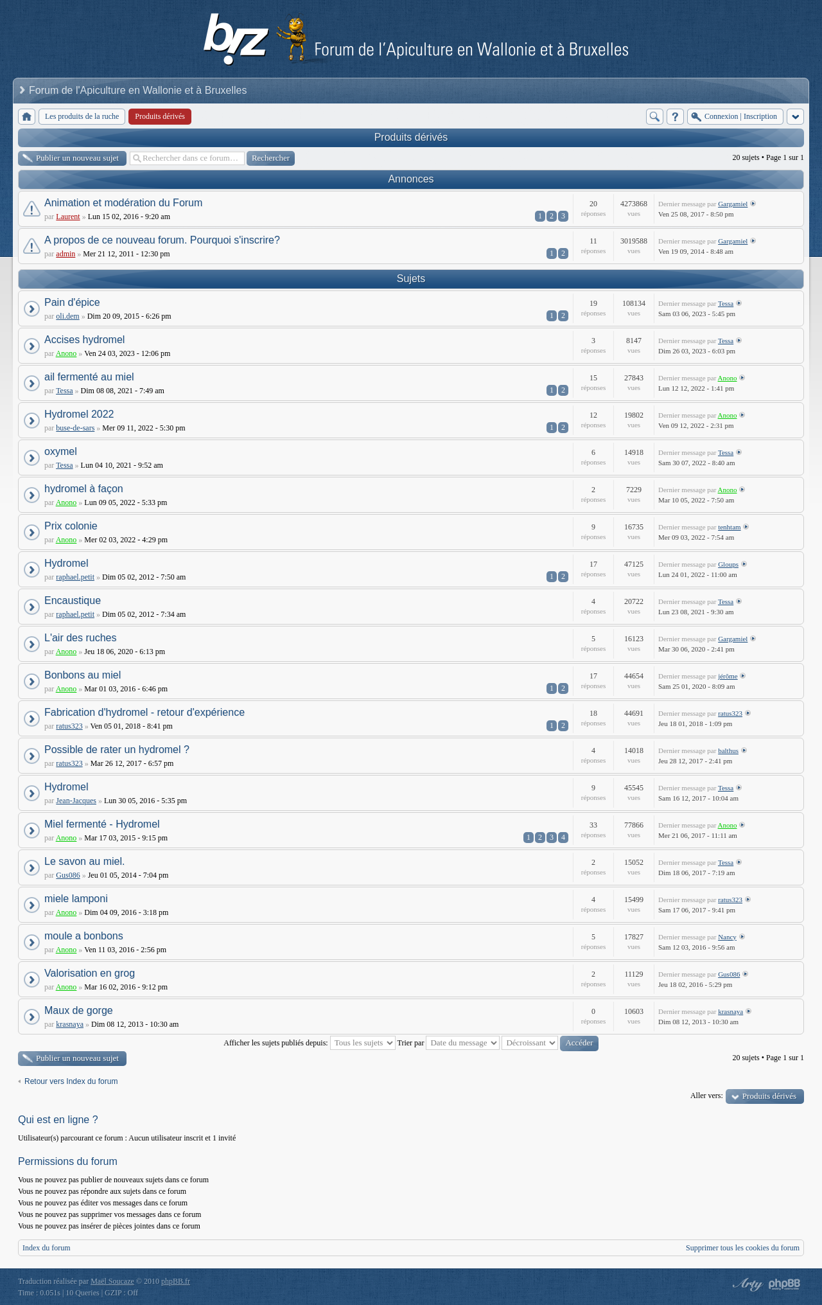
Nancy (727, 937)
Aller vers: (706, 1095)
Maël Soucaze (112, 1281)
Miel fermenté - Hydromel (102, 824)
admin (65, 253)
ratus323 (69, 726)
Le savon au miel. (84, 861)
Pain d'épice (72, 302)
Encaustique (72, 600)
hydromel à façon (83, 488)
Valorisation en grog (89, 973)
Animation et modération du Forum (123, 202)
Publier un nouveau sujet (77, 158)
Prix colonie (71, 525)
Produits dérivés (411, 137)
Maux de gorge (78, 1010)
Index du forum (46, 1247)
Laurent (68, 216)
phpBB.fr (175, 1281)
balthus (728, 750)
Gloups (728, 564)
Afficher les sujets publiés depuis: (309, 1042)
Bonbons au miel (82, 675)
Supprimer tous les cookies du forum (743, 1247)
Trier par (449, 1042)
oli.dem (67, 316)
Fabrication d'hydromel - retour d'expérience (144, 712)
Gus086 (68, 875)
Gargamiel (733, 204)
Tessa (725, 303)
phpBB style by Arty (746, 1284)
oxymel (60, 451)
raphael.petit (75, 577)
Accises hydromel (84, 339)
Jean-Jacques (76, 800)
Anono (66, 353)
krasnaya (69, 1024)
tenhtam (729, 527)
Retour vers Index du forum (71, 1081)
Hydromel (66, 563)
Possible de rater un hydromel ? (116, 749)
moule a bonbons (83, 935)
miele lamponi (76, 898)
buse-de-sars (75, 427)
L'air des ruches (80, 637)
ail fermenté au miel (89, 376)
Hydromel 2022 (79, 414)
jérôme (728, 676)
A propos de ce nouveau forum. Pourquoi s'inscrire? (162, 240)
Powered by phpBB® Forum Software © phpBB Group (784, 1284)
